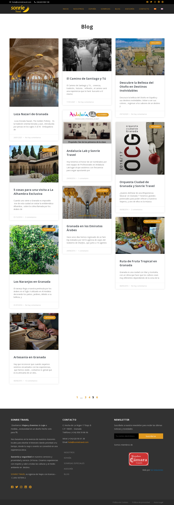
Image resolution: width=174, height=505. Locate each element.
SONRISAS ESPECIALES (74, 463)
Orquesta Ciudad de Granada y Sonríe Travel (137, 184)
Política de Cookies (120, 502)
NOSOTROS (69, 452)
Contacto (144, 9)
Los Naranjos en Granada (32, 282)
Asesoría (129, 9)
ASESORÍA (68, 468)
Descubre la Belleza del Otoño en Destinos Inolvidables (136, 87)
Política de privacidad (141, 502)
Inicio (66, 9)
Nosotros (78, 9)
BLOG (66, 474)
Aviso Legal (158, 502)
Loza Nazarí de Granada (31, 114)
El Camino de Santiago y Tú (86, 78)
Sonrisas (105, 9)
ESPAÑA (67, 458)
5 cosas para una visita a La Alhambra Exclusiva (33, 192)
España (92, 9)
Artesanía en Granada (30, 357)
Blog (117, 9)
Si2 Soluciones (156, 470)
